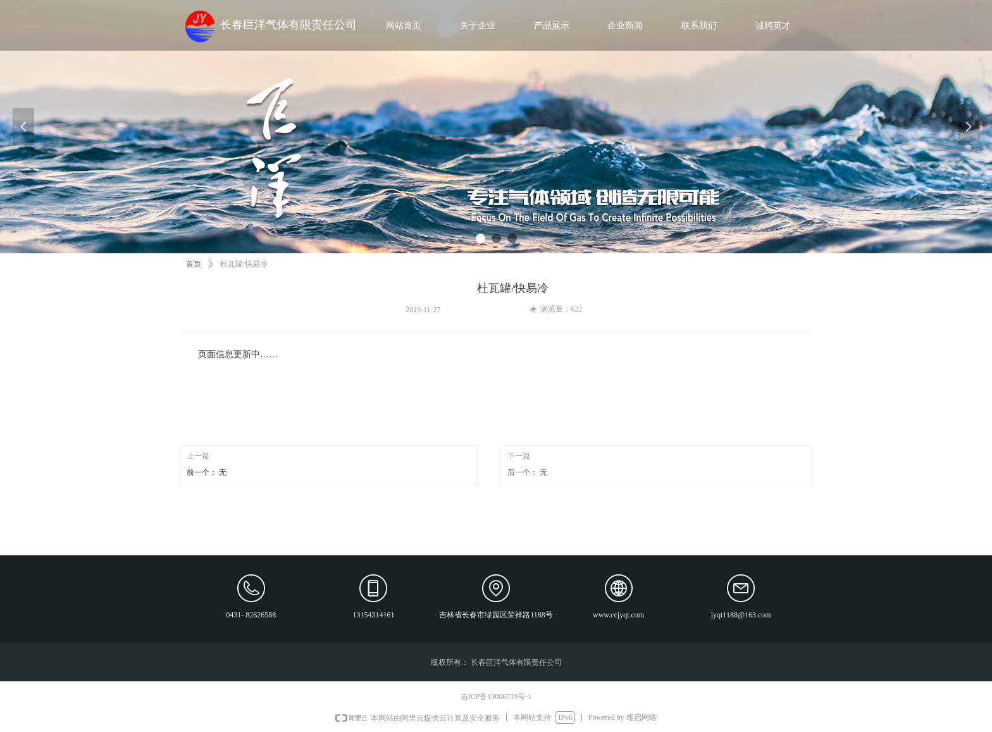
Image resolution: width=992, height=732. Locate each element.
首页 (193, 264)
